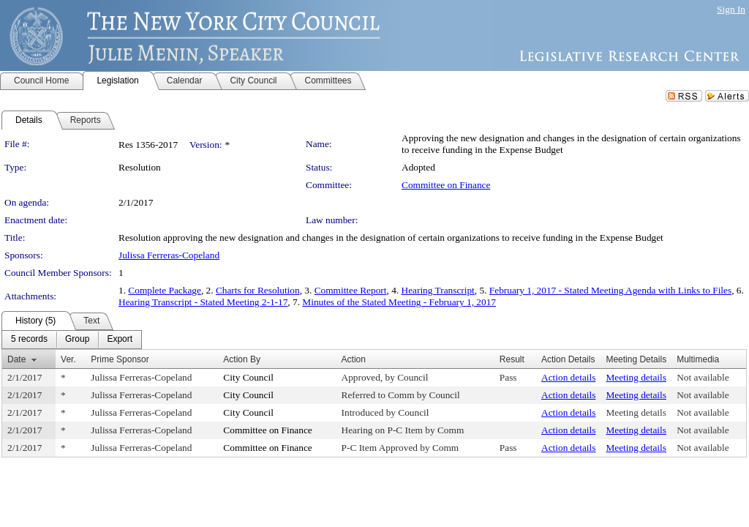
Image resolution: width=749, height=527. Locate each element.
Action (354, 359)
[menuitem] (29, 339)
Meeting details (636, 377)
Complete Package (164, 290)
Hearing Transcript (438, 290)
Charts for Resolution (258, 290)
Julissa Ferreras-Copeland (168, 255)
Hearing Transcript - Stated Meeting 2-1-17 (202, 301)
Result (512, 359)
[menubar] (71, 339)
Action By (241, 359)
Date (16, 359)
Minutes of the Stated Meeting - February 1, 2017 (399, 301)
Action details (568, 377)
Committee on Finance (446, 184)
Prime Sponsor (119, 359)
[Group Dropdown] (77, 339)
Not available (703, 377)
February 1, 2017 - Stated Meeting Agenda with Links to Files (610, 290)
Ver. (68, 359)
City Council (248, 377)
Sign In (731, 9)
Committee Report (351, 290)
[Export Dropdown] (119, 339)
